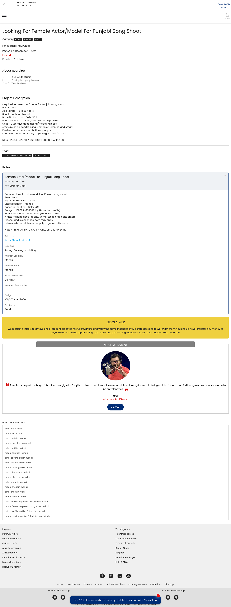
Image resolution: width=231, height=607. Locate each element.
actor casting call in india (18, 462)
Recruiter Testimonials (13, 557)
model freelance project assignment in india (27, 506)
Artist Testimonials (11, 548)
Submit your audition (126, 538)
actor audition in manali (17, 438)
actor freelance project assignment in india (27, 501)
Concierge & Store (137, 584)
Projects (6, 529)
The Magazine (123, 529)
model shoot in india (15, 496)
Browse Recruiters (11, 562)
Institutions (155, 584)
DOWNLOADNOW (224, 6)
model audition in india (16, 452)
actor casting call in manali (19, 457)
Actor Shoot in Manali (17, 240)
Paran (115, 396)
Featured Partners (11, 538)
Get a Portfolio (9, 543)
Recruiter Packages (125, 557)
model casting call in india (18, 467)
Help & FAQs (122, 562)
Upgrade (120, 553)
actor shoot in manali (16, 482)
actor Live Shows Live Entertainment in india (27, 511)
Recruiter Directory (11, 567)
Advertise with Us (115, 584)
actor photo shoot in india (18, 472)
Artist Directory (9, 553)
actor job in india (13, 428)
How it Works (73, 584)
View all (115, 407)
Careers (88, 584)
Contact (99, 584)
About (60, 584)
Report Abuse (122, 548)
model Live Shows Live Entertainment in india (28, 516)
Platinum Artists (10, 534)
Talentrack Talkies (125, 534)
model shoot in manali (16, 486)
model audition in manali (18, 443)
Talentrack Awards (125, 543)
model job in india (14, 433)
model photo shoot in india (18, 477)
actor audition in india (16, 448)
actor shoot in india (15, 491)
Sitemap (169, 584)
